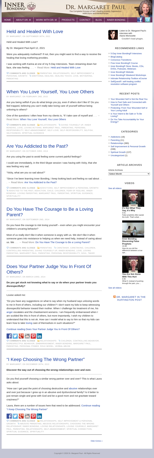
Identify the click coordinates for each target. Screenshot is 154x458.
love (75, 76)
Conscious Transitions (121, 60)
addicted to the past (21, 191)
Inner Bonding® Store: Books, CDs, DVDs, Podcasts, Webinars (127, 67)
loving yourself (76, 426)
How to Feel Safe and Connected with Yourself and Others (128, 103)
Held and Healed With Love (35, 31)
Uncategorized (117, 155)
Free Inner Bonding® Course (124, 63)
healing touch (63, 76)
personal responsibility (65, 253)
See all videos (115, 188)
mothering (86, 76)
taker (91, 253)
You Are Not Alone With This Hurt (131, 275)
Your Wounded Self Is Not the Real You (129, 99)
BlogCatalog (116, 57)
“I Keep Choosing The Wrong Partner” (46, 359)
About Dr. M (23, 20)
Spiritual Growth (118, 152)
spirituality (14, 196)
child (50, 191)
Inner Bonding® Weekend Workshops (128, 75)
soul (84, 253)
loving (29, 323)
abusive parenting (31, 424)
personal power (29, 346)
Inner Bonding (116, 20)
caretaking (76, 248)
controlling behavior (86, 341)
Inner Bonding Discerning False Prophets (130, 241)
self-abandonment (35, 130)
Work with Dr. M (46, 20)
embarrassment (45, 344)
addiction (40, 191)
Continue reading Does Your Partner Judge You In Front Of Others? (43, 329)
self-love (53, 130)
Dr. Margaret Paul (76, 453)
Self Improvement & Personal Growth (76, 188)
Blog (98, 20)
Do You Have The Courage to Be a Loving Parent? (62, 242)
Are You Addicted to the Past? (37, 146)
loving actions (33, 128)
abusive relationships (56, 424)
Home (7, 20)
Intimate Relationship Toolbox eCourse (129, 78)
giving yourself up (72, 125)
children (60, 191)
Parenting (46, 73)
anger (10, 312)
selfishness (14, 133)
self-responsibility (71, 130)
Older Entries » (97, 441)
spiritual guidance (33, 133)
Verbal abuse (62, 346)
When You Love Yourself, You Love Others (50, 91)
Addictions (46, 188)
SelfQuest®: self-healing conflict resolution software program (126, 82)
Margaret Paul (51, 128)
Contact (85, 20)
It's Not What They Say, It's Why (131, 209)
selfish (88, 130)
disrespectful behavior (21, 344)
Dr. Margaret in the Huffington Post (131, 298)
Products (68, 20)
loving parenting (27, 193)
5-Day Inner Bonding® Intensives (126, 53)
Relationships (61, 73)
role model (47, 346)
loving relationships (52, 426)
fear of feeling (76, 191)
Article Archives (115, 170)
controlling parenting (20, 251)
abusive (73, 388)
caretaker (63, 248)
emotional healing (43, 76)
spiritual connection (79, 429)
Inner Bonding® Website (122, 72)
